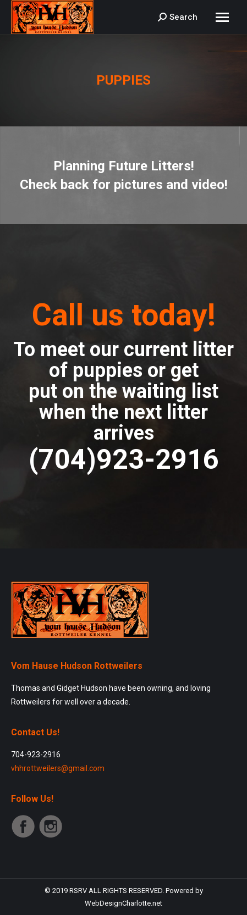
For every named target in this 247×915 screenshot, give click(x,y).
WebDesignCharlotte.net (123, 903)
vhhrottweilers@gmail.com (58, 768)
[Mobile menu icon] (222, 17)
